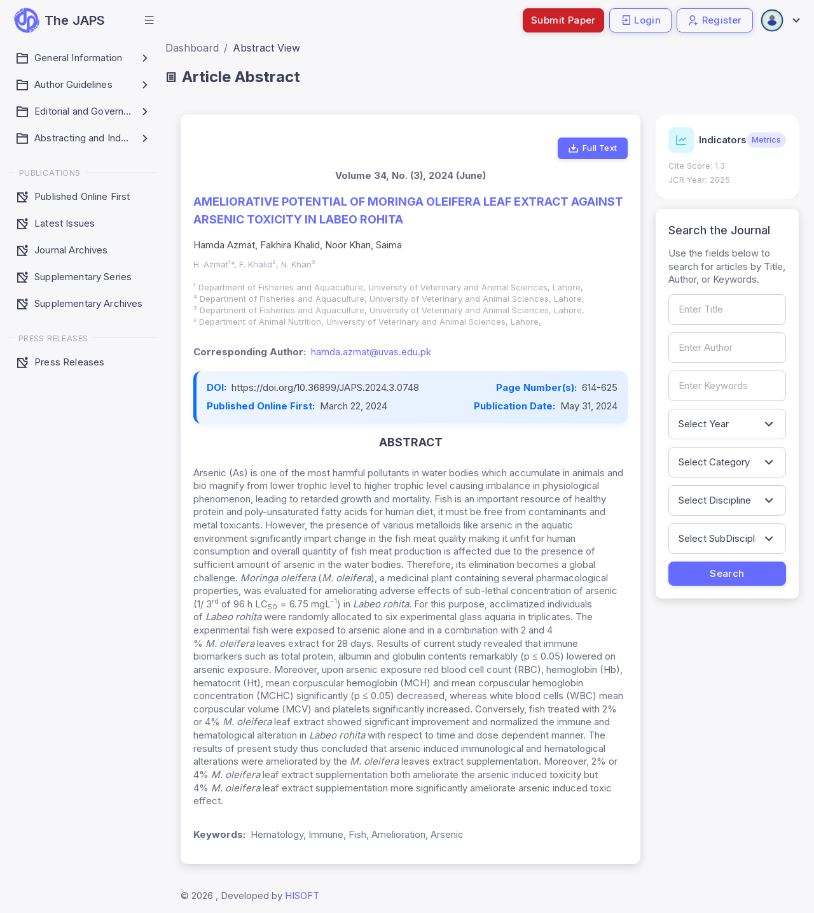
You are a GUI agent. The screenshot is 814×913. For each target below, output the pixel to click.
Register (714, 20)
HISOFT (302, 895)
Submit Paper (563, 20)
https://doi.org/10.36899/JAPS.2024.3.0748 (325, 387)
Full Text (592, 148)
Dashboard (192, 47)
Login (640, 20)
